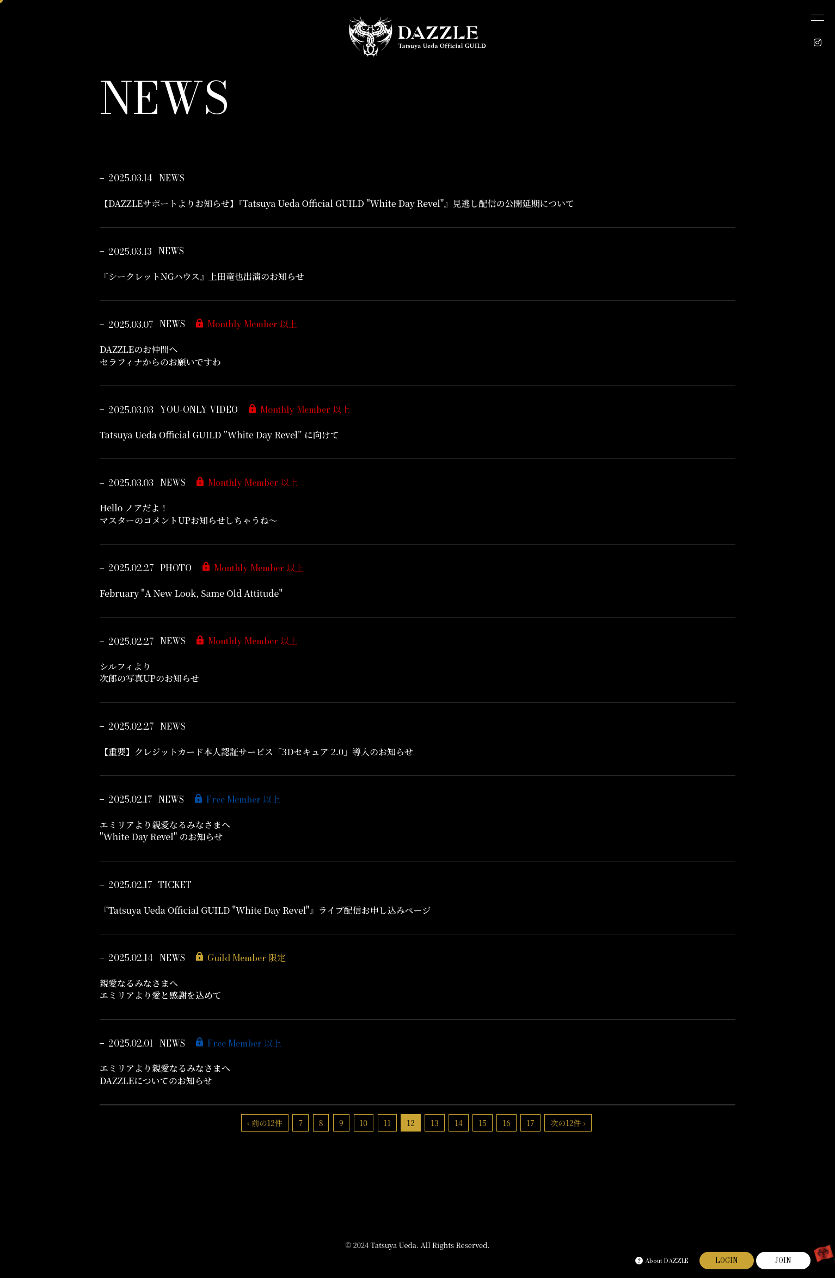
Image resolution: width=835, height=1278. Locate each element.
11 (387, 1122)
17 (530, 1122)
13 (434, 1122)
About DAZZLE (662, 1260)
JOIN (783, 1260)
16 (506, 1122)
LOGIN (726, 1260)
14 (458, 1122)
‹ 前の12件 (265, 1122)
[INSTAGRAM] (817, 42)
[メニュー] (818, 17)
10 (363, 1122)
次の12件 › (568, 1122)
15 (482, 1122)
